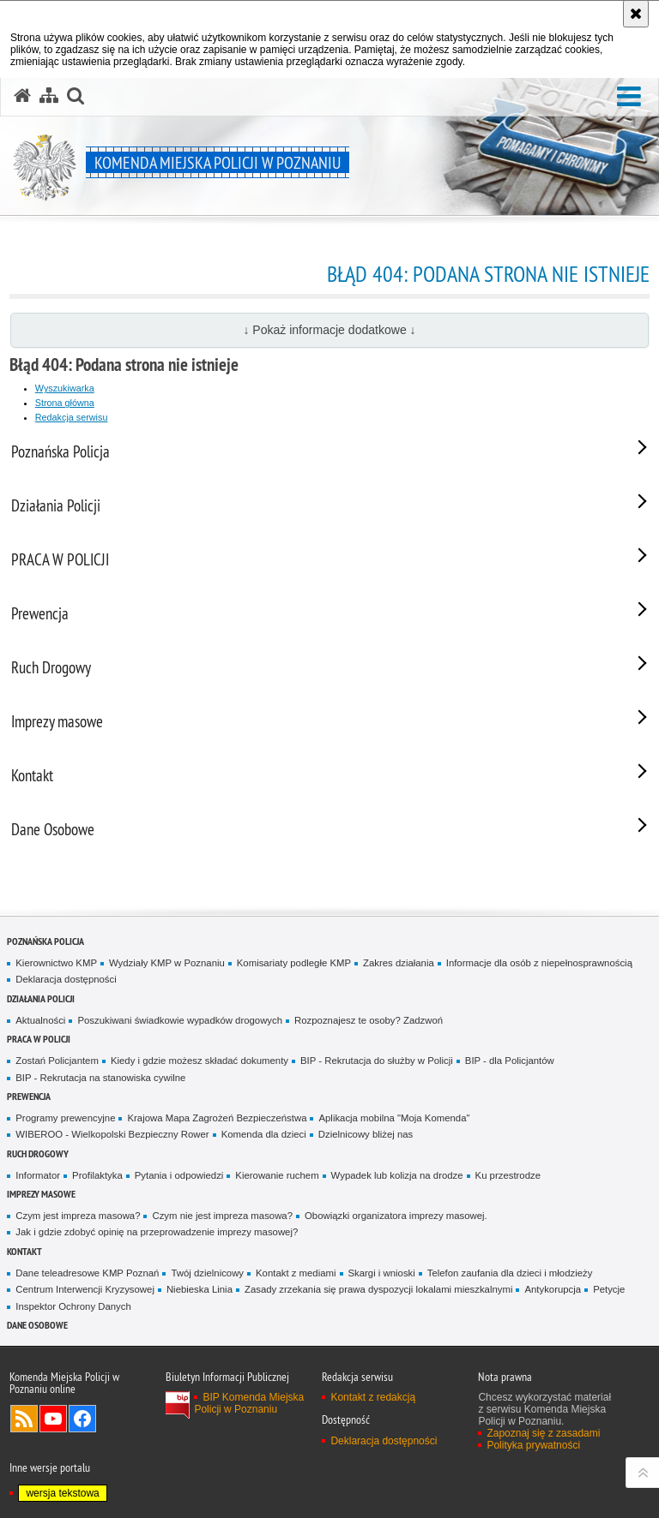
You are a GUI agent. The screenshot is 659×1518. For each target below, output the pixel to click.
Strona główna (64, 402)
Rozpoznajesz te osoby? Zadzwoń (368, 1020)
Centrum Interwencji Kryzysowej (84, 1289)
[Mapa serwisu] (48, 96)
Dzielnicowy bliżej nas (365, 1134)
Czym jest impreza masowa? (77, 1215)
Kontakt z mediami (296, 1273)
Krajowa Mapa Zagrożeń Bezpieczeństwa (216, 1118)
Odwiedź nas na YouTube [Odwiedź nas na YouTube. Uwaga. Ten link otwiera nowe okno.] (53, 1418)
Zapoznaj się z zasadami (543, 1433)
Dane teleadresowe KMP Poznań (87, 1273)
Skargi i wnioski (381, 1273)
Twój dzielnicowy (207, 1273)
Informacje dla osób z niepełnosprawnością (539, 963)
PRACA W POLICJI (38, 1038)
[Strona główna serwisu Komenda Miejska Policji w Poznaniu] (22, 96)
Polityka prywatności (533, 1445)
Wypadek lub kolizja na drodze (397, 1175)
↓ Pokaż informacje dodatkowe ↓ (329, 330)
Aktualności (40, 1020)
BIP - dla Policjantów (509, 1060)
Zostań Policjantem (57, 1060)
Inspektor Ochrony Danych (72, 1306)
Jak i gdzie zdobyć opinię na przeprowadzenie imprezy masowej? (156, 1232)
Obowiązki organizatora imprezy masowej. (396, 1215)
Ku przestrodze (508, 1175)
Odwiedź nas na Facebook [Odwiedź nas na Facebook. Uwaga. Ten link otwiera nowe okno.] (82, 1418)
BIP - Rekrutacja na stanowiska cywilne (100, 1078)
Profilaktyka (97, 1175)
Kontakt (24, 1251)
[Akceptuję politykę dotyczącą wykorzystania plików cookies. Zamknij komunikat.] (636, 13)
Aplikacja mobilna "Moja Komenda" (393, 1118)
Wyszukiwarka (64, 388)
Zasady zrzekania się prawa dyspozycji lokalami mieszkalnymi (379, 1289)
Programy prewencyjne (65, 1118)
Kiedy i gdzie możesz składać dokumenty (199, 1060)
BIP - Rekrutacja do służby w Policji (376, 1060)
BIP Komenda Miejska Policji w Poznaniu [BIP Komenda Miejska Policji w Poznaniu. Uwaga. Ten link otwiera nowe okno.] (249, 1403)
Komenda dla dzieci (263, 1134)
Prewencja (29, 1096)
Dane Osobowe (37, 1324)
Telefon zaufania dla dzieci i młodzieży (510, 1273)
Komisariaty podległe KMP (294, 963)
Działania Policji (41, 998)
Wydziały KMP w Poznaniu (167, 963)
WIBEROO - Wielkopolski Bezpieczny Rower (112, 1134)
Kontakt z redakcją (372, 1397)
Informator (37, 1175)
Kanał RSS (24, 1418)
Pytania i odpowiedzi (179, 1175)
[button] (629, 97)
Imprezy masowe (41, 1193)
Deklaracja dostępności (65, 979)
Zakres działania (398, 963)
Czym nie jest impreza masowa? (222, 1215)
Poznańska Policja (45, 941)
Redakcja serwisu (71, 417)
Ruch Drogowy (38, 1153)
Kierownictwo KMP (56, 963)
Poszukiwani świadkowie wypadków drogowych (179, 1020)
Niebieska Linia (199, 1289)
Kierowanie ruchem (276, 1175)
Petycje (609, 1289)
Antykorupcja (552, 1289)
